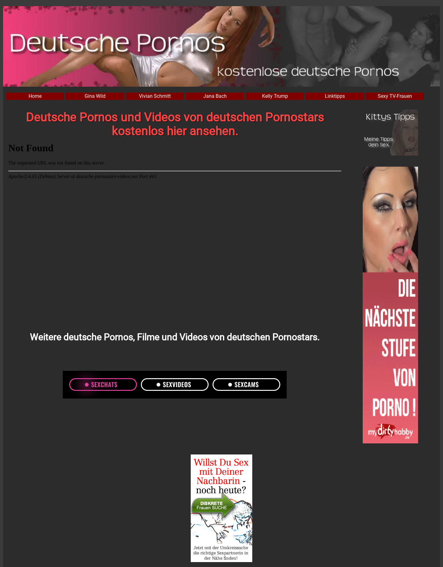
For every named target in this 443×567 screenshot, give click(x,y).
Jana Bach (215, 96)
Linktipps (335, 96)
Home (35, 96)
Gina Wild (95, 96)
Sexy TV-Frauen (395, 96)
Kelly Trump (275, 96)
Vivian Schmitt (155, 96)
